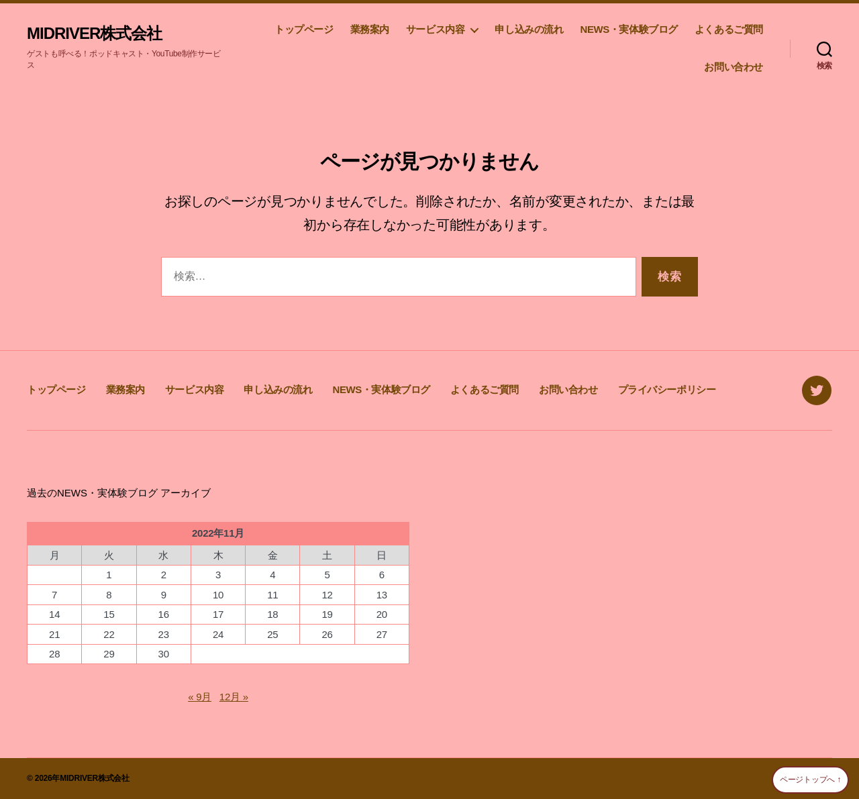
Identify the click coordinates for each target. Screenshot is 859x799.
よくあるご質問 (729, 29)
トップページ (304, 29)
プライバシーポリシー (667, 389)
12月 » (233, 696)
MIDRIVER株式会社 (94, 33)
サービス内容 (435, 29)
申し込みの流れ (529, 29)
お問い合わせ (733, 66)
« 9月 (199, 696)
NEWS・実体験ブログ (628, 29)
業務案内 (369, 29)
